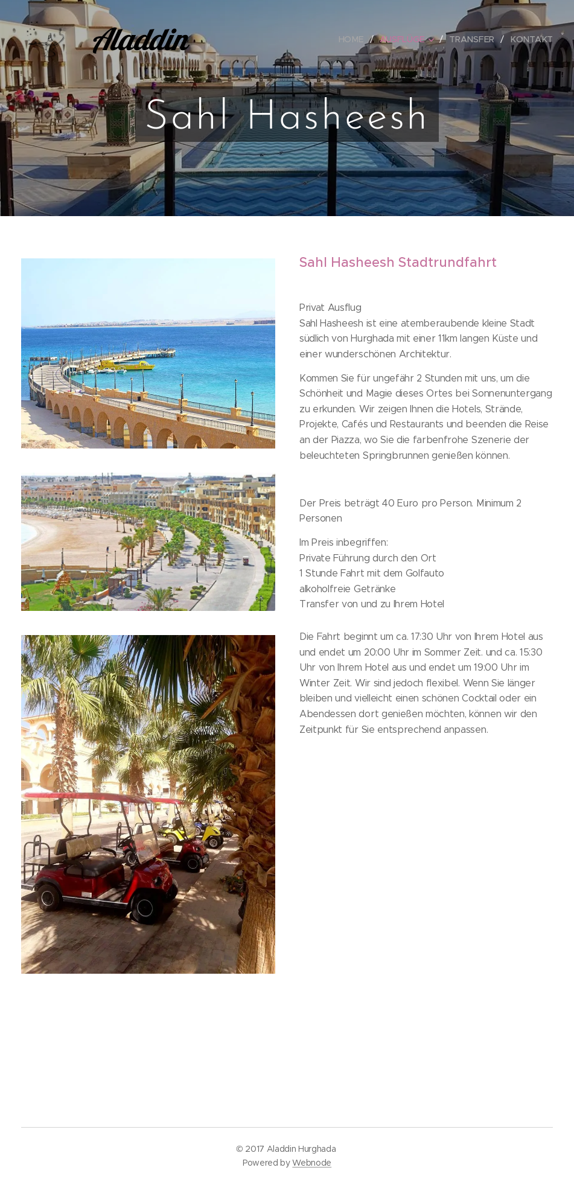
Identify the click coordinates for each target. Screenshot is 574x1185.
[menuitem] (356, 39)
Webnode (311, 1162)
